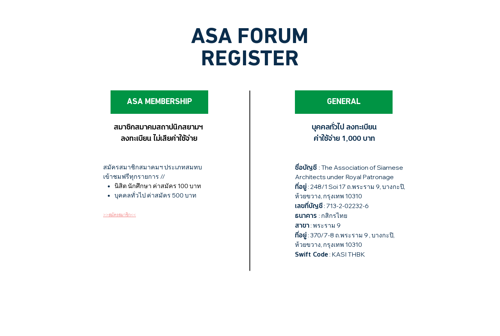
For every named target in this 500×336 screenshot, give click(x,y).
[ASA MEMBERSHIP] (159, 102)
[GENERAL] (344, 102)
